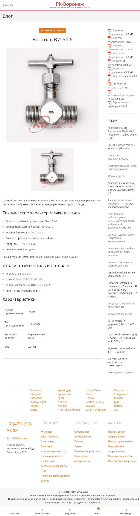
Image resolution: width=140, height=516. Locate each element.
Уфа (116, 409)
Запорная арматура (52, 30)
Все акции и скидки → (121, 372)
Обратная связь (50, 436)
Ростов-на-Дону (95, 402)
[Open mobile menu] (7, 5)
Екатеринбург (38, 402)
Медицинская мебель (120, 456)
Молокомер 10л (116, 176)
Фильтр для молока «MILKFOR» (119, 201)
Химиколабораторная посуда (121, 95)
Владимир (36, 394)
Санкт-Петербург (96, 409)
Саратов (119, 390)
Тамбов (118, 398)
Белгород (35, 390)
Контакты (46, 431)
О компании (47, 441)
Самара (90, 405)
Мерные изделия (120, 76)
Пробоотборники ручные (122, 461)
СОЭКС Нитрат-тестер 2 (121, 145)
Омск (89, 394)
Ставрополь (121, 394)
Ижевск (34, 405)
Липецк (62, 402)
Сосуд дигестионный (120, 313)
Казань (34, 409)
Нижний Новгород (69, 409)
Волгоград (36, 398)
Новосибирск (94, 390)
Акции (78, 446)
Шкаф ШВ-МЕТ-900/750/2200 (118, 157)
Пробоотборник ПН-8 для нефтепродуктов (122, 167)
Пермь (90, 398)
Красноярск (65, 394)
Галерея (79, 441)
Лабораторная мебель (121, 441)
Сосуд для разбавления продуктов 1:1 (121, 305)
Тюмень (118, 405)
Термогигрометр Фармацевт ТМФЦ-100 (121, 129)
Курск (61, 398)
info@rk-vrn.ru (17, 438)
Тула (116, 402)
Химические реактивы (87, 451)
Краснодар (64, 390)
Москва (62, 405)
